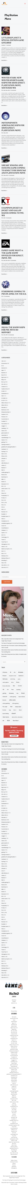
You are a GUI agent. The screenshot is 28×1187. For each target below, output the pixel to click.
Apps (2, 370)
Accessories (4, 363)
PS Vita (2, 498)
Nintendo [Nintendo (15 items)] (4, 700)
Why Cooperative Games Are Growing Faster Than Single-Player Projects (14, 1177)
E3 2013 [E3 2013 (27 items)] (20, 686)
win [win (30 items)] (3, 721)
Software (3, 530)
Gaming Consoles (14, 1162)
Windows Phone (5, 558)
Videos (3, 547)
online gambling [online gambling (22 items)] (6, 703)
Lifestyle (3, 458)
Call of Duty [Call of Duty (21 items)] (12, 679)
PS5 (2, 507)
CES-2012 (3, 384)
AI (1, 366)
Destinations (4, 393)
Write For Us (14, 1003)
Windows (3, 556)
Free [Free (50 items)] (12, 689)
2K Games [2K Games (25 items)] (5, 672)
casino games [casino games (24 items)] (6, 682)
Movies (3, 475)
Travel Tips (3, 542)
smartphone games (5, 523)
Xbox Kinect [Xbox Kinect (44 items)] (16, 720)
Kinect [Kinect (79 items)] (23, 693)
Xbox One (3, 567)
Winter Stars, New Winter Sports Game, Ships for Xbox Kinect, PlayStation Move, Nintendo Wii (13, 82)
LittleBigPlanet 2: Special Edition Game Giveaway (12, 40)
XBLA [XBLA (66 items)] (8, 720)
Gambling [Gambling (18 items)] (18, 690)
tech (2, 535)
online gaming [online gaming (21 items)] (15, 703)
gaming (3, 442)
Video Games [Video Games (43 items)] (6, 717)
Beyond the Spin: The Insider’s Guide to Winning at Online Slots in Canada (14, 1183)
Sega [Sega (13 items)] (10, 710)
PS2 (2, 335)
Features (3, 414)
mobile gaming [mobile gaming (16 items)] (13, 697)
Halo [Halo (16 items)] (17, 693)
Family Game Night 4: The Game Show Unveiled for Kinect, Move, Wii (12, 254)
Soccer (3, 526)
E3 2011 (3, 400)
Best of (3, 375)
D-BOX (2, 391)
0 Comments (13, 90)
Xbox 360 (7, 90)
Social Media (4, 528)
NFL (2, 486)
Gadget (3, 426)
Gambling (3, 428)
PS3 (2, 90)
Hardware (3, 449)
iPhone (2, 456)
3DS (2, 361)
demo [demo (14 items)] (12, 682)
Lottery (3, 465)
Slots (2, 519)
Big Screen (3, 377)
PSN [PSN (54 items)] (11, 707)
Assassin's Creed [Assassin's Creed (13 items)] (12, 676)
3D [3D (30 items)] (10, 672)
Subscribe (7, 582)
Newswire (3, 484)
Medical (3, 468)
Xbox (2, 563)
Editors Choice (4, 403)
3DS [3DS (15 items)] (15, 672)
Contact (14, 1001)
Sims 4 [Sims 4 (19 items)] (14, 710)
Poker (2, 493)
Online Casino (4, 489)
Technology (3, 537)
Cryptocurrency (4, 389)
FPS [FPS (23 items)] (8, 690)
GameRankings (4, 438)
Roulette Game (4, 516)
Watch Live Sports (5, 549)
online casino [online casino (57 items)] (12, 700)
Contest (3, 45)
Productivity (4, 495)
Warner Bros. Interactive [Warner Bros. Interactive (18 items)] (17, 717)
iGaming (3, 451)
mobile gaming (4, 472)
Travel (2, 540)
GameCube (3, 435)
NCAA (2, 482)
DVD (2, 396)
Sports (2, 533)
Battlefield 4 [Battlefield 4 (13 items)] (21, 676)
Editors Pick (4, 405)
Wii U (2, 553)
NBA (2, 479)
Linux (2, 461)
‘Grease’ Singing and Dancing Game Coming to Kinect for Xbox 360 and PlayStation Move (13, 169)
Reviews (3, 512)
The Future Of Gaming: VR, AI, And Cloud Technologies (13, 643)
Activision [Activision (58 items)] (20, 672)
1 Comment (8, 45)
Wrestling (3, 560)
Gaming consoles (5, 444)
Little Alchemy (4, 463)
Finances (3, 417)
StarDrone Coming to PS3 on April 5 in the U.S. (14, 293)
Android (3, 368)
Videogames (4, 544)
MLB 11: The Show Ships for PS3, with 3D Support (13, 330)
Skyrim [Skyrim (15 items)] (20, 710)
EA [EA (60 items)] (3, 689)
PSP (6, 335)
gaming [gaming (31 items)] (4, 693)
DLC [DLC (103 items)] (14, 686)
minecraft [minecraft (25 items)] (5, 697)
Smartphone (4, 521)
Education (3, 407)
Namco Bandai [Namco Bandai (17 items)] (22, 697)
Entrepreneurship (5, 412)
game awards (4, 433)
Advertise (14, 1000)
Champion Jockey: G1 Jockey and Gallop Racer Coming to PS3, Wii (12, 211)
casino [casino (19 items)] (19, 679)
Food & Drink (4, 419)
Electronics (3, 410)
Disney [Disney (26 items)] (17, 682)
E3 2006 (3, 398)
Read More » (4, 60)
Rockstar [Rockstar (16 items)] (4, 710)
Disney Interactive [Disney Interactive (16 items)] (6, 686)
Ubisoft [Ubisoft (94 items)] (13, 713)
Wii (4, 90)
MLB (2, 470)
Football (3, 421)
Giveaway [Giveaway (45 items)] (11, 693)
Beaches (3, 373)
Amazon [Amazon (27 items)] (4, 676)
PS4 (2, 505)
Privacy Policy (14, 1011)
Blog (2, 380)
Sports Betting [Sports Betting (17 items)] (5, 713)
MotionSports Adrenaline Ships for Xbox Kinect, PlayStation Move (12, 126)
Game (2, 431)
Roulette (3, 514)
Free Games (4, 424)
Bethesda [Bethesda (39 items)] (5, 679)
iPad (2, 454)
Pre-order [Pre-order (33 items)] (5, 707)
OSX (2, 491)
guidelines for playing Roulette (8, 447)
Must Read (3, 477)
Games (3, 440)
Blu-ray (3, 382)
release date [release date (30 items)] (18, 707)
